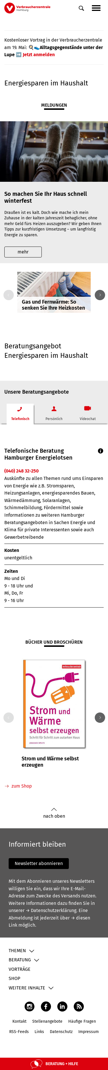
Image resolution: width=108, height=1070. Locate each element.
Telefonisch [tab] (20, 419)
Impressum (88, 1031)
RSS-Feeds (19, 1031)
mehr (23, 252)
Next (98, 295)
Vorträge (20, 969)
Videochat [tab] (88, 419)
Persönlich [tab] (54, 419)
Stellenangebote (47, 1021)
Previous (7, 295)
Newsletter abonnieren (39, 863)
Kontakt (19, 1021)
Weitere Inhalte (27, 988)
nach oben (54, 813)
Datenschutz (61, 1031)
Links (39, 1031)
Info (101, 451)
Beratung (20, 959)
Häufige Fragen (82, 1021)
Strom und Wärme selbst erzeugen (50, 761)
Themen (17, 950)
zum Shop (22, 786)
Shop (14, 978)
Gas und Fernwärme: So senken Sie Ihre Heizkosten (53, 305)
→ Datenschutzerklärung (51, 910)
